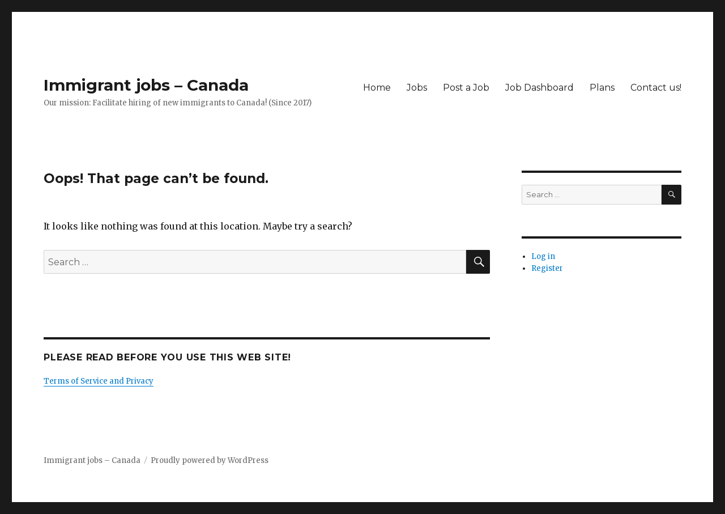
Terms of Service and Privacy (98, 381)
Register (547, 268)
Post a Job (466, 87)
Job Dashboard (539, 87)
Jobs (417, 87)
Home (377, 87)
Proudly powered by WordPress (209, 460)
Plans (602, 87)
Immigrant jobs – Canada (146, 85)
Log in (543, 256)
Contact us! (655, 87)
